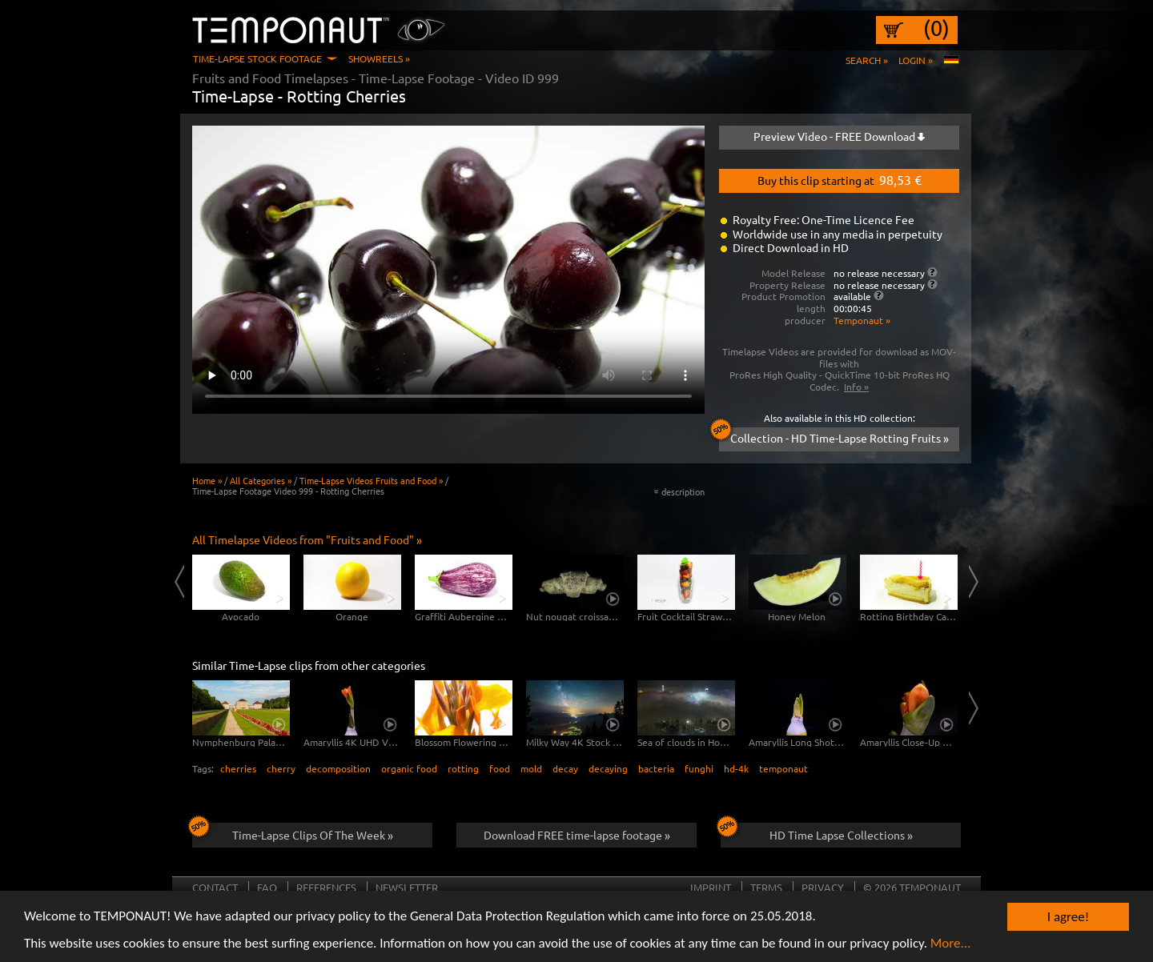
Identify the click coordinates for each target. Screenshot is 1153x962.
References (326, 887)
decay (565, 768)
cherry (281, 768)
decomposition (338, 768)
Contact (215, 887)
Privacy (822, 887)
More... (950, 944)
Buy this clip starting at (839, 179)
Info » (856, 386)
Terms (766, 887)
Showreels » (379, 58)
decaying (608, 768)
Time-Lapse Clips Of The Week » (292, 832)
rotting (463, 768)
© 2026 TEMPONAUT (912, 887)
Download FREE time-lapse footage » (577, 835)
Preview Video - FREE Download (839, 136)
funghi (699, 768)
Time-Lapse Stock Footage (257, 58)
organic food (409, 768)
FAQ (267, 887)
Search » (867, 60)
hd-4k (736, 768)
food (499, 768)
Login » (915, 60)
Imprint (710, 887)
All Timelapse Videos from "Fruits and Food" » (307, 539)
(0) (936, 28)
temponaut (783, 768)
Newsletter (407, 887)
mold (531, 768)
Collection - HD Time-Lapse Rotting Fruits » (834, 436)
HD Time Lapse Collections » (817, 832)
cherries (238, 768)
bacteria (656, 768)
